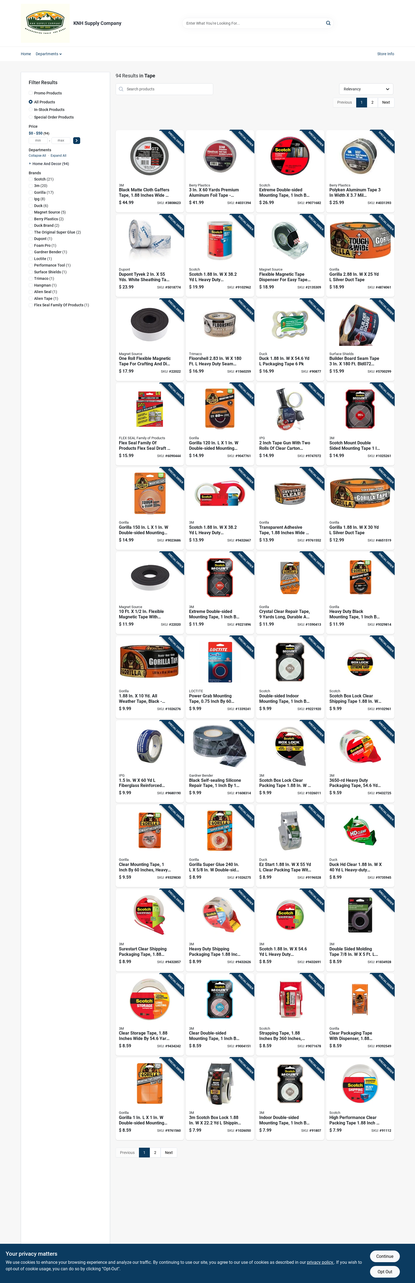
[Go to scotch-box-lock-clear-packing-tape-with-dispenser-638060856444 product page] (290, 761)
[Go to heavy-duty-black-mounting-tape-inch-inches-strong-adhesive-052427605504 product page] (360, 593)
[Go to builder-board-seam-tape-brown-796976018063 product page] (360, 340)
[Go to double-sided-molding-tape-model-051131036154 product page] (360, 930)
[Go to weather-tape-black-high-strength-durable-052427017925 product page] (150, 677)
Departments (47, 54)
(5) (50, 212)
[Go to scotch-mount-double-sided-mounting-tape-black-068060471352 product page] (360, 424)
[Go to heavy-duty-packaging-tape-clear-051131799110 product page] (360, 761)
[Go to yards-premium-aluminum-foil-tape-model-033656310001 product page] (220, 171)
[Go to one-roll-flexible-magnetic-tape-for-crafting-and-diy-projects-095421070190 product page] (150, 340)
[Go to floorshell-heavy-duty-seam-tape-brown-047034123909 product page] (220, 340)
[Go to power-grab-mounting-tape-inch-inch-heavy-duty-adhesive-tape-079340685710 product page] (220, 677)
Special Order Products (54, 117)
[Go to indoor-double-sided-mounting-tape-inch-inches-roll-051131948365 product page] (290, 1099)
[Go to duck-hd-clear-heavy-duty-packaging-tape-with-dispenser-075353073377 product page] (360, 846)
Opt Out (385, 1271)
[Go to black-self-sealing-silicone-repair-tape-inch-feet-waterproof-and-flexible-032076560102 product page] (220, 761)
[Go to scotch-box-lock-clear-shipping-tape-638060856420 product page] (360, 677)
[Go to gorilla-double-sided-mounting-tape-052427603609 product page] (150, 508)
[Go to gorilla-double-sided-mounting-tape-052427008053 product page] (220, 424)
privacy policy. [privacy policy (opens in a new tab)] (320, 1262)
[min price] (38, 140)
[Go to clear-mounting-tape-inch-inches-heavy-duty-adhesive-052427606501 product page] (150, 846)
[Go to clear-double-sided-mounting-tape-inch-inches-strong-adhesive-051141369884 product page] (220, 1014)
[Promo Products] (31, 93)
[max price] (60, 140)
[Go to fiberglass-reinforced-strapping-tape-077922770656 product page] (150, 761)
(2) (49, 219)
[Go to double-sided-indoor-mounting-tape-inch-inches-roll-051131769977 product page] (290, 677)
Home (26, 54)
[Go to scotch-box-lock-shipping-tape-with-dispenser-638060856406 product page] (220, 1099)
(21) (44, 179)
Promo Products (48, 93)
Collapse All (37, 155)
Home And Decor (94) (51, 164)
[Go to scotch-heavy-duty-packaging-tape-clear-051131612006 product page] (220, 508)
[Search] (329, 22)
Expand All (58, 155)
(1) (43, 239)
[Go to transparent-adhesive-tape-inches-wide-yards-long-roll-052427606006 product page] (290, 508)
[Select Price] (76, 140)
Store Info (385, 54)
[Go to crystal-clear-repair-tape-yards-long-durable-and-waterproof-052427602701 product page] (290, 593)
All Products (44, 102)
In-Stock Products (49, 109)
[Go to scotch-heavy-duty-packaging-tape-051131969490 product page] (220, 255)
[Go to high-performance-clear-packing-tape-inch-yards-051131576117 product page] (360, 1099)
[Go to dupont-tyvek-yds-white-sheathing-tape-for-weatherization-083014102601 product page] (150, 255)
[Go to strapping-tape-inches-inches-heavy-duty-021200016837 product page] (290, 1014)
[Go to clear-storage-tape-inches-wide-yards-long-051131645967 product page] (150, 1014)
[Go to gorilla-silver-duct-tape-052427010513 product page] (360, 255)
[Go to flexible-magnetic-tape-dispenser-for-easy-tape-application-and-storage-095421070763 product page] (290, 255)
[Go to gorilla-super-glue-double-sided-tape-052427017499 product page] (220, 846)
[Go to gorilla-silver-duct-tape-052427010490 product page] (360, 508)
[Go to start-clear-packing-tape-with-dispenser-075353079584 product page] (290, 846)
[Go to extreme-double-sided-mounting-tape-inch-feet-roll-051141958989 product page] (290, 171)
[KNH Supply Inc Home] (45, 23)
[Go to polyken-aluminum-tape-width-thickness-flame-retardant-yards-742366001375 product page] (360, 171)
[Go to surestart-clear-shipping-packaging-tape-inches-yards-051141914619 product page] (150, 930)
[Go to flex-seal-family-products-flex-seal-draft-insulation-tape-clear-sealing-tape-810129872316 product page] (150, 424)
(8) (39, 199)
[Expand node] (31, 163)
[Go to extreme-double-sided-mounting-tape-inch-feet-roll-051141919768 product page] (220, 593)
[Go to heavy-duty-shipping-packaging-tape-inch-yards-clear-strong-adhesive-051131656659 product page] (220, 930)
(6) (41, 206)
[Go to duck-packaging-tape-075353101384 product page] (290, 340)
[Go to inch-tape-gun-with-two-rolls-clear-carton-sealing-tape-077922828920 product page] (290, 424)
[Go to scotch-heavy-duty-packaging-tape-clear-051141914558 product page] (290, 930)
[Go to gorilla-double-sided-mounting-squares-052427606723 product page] (150, 1099)
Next (386, 102)
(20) (40, 185)
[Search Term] (258, 23)
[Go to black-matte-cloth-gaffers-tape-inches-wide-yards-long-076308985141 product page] (150, 171)
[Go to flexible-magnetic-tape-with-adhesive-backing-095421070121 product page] (150, 593)
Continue (384, 1256)
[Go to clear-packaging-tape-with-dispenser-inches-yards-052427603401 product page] (360, 1014)
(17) (44, 192)
